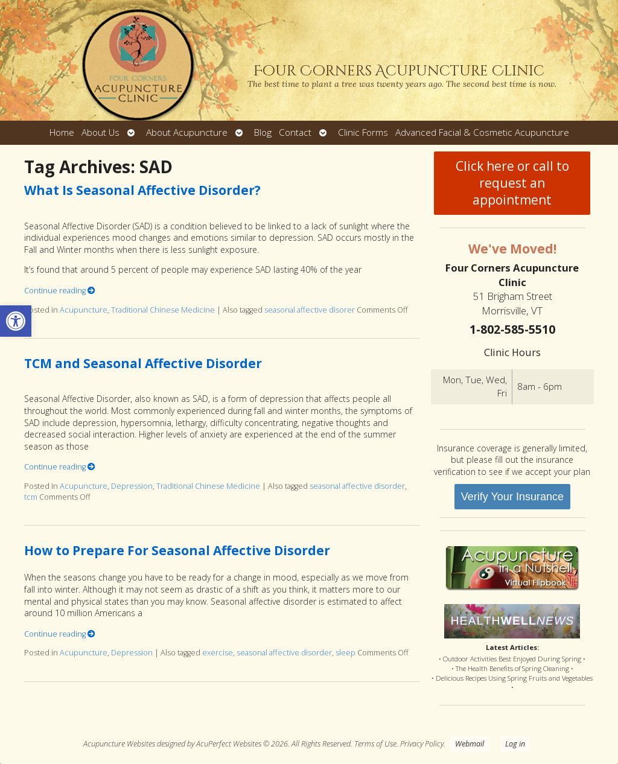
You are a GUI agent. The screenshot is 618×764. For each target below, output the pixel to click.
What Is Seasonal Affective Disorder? (142, 190)
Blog (263, 132)
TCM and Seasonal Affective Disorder (143, 363)
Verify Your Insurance (512, 497)
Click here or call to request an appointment (512, 183)
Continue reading (59, 290)
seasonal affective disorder (357, 486)
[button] (15, 321)
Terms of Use (375, 744)
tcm (30, 497)
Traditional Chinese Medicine (163, 310)
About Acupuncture (187, 132)
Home (61, 132)
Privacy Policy (422, 744)
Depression (132, 486)
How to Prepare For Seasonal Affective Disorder (177, 550)
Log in (515, 744)
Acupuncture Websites (119, 744)
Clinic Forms (363, 132)
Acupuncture (83, 310)
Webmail (469, 744)
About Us (100, 132)
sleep (345, 653)
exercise (217, 653)
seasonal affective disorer (309, 310)
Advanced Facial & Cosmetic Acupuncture (482, 132)
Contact (295, 132)
